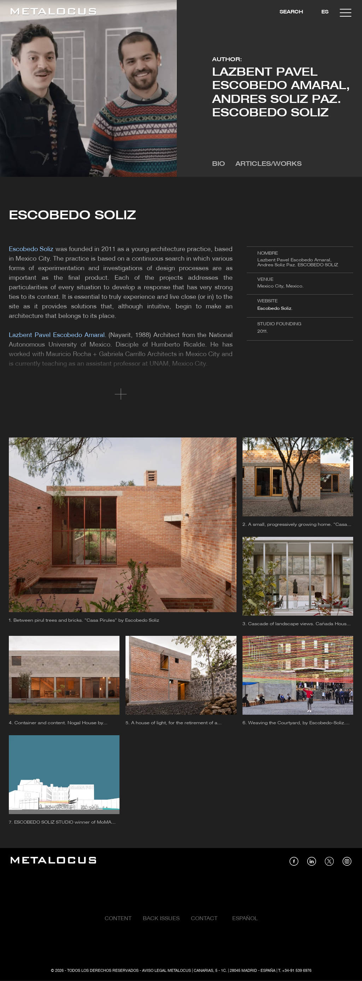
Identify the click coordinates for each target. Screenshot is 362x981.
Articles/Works (268, 164)
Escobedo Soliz (274, 308)
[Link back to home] (53, 12)
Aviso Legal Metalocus (166, 971)
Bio (218, 164)
